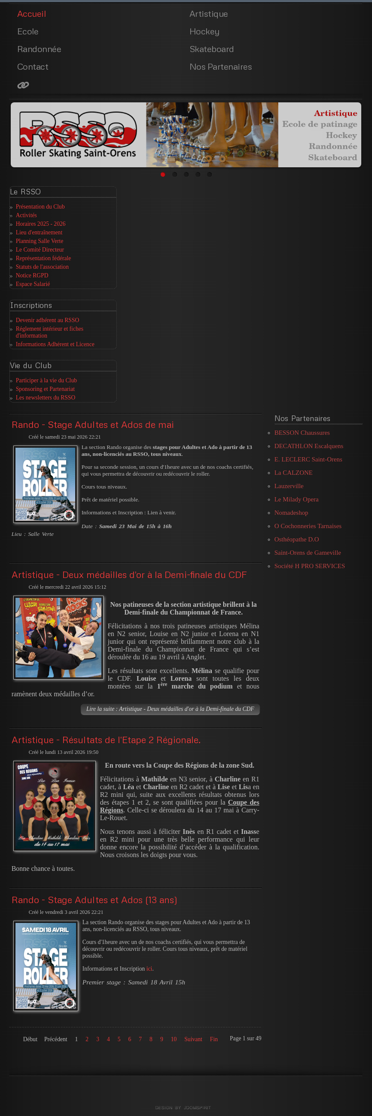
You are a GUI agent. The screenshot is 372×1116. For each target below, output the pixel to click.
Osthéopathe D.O (296, 539)
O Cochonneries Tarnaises (308, 526)
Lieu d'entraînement (39, 232)
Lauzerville (289, 486)
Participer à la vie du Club (46, 380)
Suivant (193, 1039)
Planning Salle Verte (40, 241)
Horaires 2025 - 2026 (41, 224)
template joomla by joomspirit (186, 1108)
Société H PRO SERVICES (309, 566)
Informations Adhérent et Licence (55, 344)
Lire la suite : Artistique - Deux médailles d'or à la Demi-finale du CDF (170, 709)
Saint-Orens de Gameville (307, 552)
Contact (33, 66)
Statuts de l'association (42, 267)
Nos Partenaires (220, 66)
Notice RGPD (32, 275)
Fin (214, 1039)
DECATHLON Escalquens (309, 446)
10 (174, 1039)
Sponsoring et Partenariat (45, 389)
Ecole (28, 31)
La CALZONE (293, 472)
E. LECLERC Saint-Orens (308, 459)
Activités (26, 215)
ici (149, 968)
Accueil (31, 13)
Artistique (208, 13)
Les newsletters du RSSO (46, 397)
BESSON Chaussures (302, 432)
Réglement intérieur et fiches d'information (49, 332)
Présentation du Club (40, 206)
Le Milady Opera (296, 499)
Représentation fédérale (43, 258)
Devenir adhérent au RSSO (47, 320)
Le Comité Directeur (40, 249)
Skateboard (211, 48)
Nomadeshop (291, 512)
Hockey (204, 31)
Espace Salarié (33, 284)
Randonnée (39, 48)
